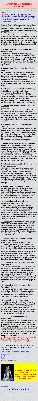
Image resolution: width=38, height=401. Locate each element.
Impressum (4, 387)
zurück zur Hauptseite (19, 389)
